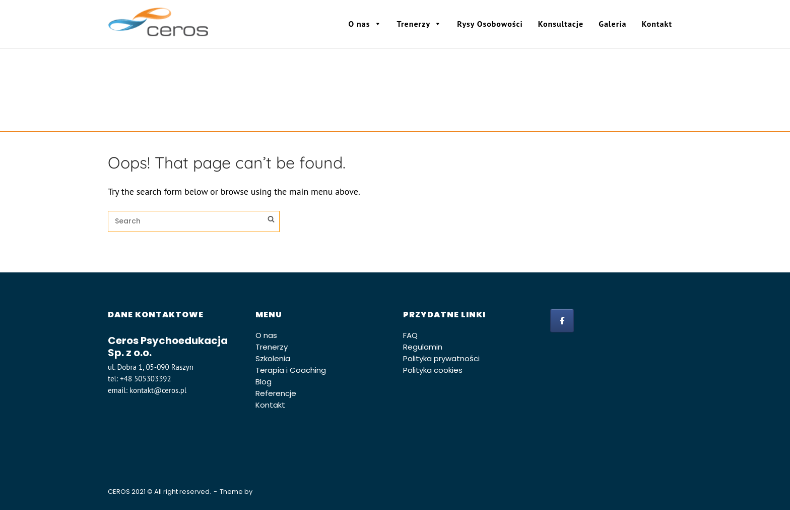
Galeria (612, 24)
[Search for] (194, 221)
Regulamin (422, 347)
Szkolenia (272, 358)
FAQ (410, 335)
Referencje (275, 393)
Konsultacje (560, 24)
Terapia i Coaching (290, 370)
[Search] (271, 220)
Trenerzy (419, 24)
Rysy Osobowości (490, 24)
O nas (365, 24)
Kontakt (657, 24)
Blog (263, 381)
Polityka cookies (433, 370)
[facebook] (562, 320)
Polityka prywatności (441, 358)
